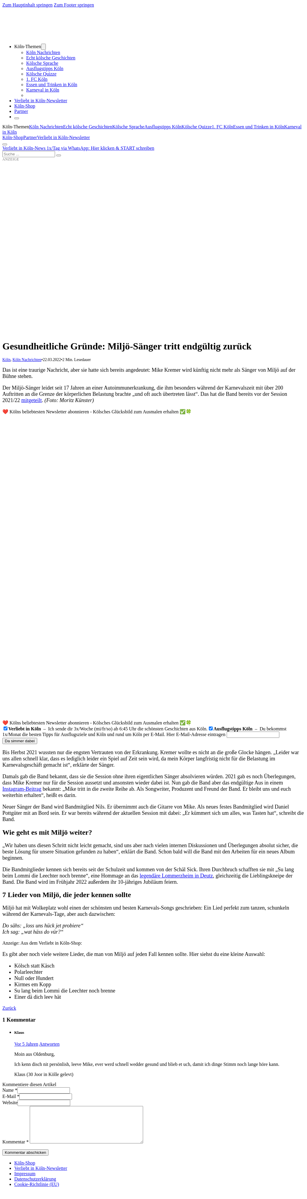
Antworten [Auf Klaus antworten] (49, 1044)
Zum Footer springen (74, 4)
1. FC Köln (37, 79)
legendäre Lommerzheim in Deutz (176, 876)
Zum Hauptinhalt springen (27, 4)
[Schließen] (16, 118)
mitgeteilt (31, 400)
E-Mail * (10, 1096)
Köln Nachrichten (43, 52)
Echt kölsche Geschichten (50, 57)
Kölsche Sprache (42, 63)
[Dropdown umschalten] (43, 47)
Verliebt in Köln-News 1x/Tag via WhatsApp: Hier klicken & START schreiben (78, 148)
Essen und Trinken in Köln (51, 84)
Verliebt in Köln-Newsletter (40, 100)
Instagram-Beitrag (21, 789)
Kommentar (15, 1148)
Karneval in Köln (42, 89)
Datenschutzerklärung (35, 1186)
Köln (6, 359)
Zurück (9, 1008)
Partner (21, 111)
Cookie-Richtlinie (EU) (36, 1191)
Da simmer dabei (20, 741)
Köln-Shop (12, 137)
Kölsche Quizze (41, 73)
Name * (9, 1090)
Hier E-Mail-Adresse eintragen (196, 734)
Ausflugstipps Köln (44, 68)
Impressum (24, 1180)
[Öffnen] (4, 144)
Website (10, 1102)
